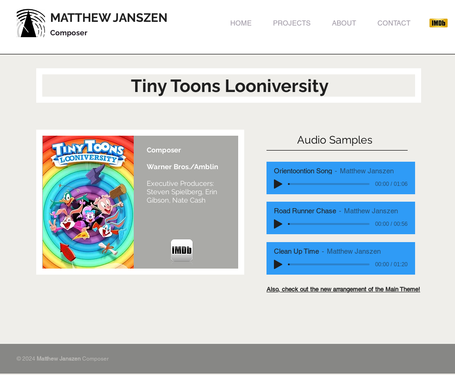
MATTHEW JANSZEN (109, 18)
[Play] (278, 184)
